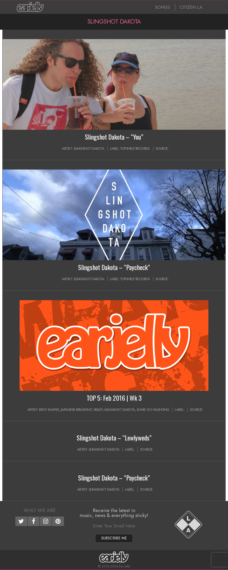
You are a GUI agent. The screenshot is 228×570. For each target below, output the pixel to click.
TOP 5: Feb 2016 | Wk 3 (114, 398)
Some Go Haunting (153, 409)
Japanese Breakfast (76, 409)
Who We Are (40, 510)
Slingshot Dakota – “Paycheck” (114, 267)
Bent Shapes (49, 409)
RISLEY (98, 409)
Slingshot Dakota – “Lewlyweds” (114, 437)
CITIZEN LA (191, 7)
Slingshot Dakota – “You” (114, 136)
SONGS (162, 7)
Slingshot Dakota (88, 148)
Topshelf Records (135, 148)
